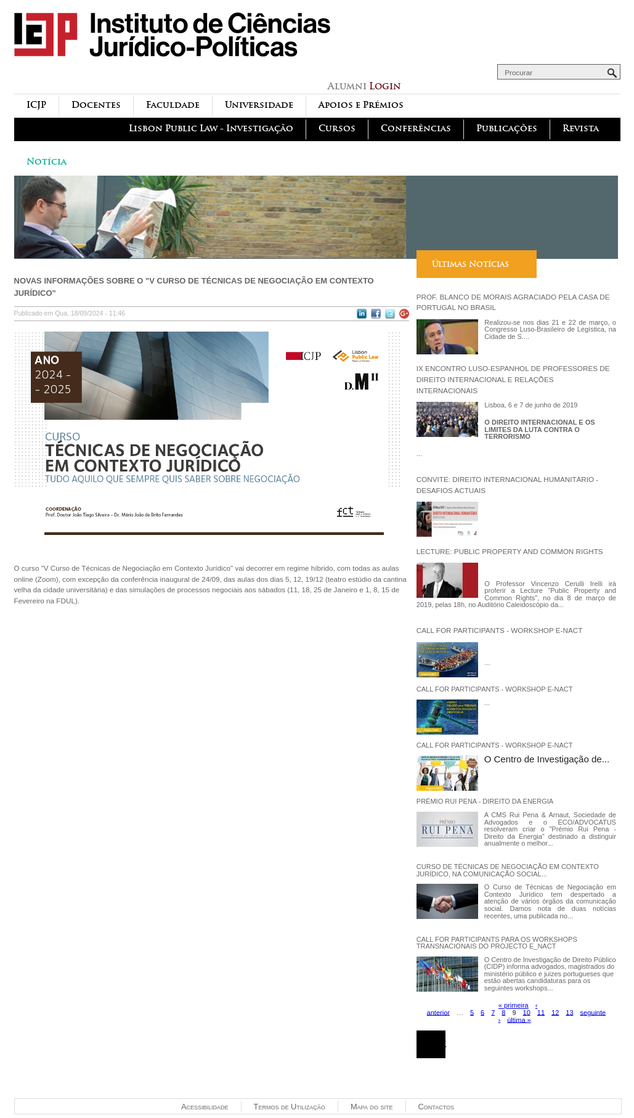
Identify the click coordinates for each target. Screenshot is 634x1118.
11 (541, 1012)
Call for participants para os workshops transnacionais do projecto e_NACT (497, 943)
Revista (581, 128)
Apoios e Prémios (361, 105)
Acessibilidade (205, 1106)
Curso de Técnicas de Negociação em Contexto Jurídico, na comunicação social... (508, 870)
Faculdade (173, 105)
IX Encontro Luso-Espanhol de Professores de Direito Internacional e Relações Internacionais (513, 379)
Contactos (436, 1106)
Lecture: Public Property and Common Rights (510, 551)
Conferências (416, 128)
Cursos (337, 128)
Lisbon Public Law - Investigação (211, 128)
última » (519, 1019)
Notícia (46, 162)
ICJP (36, 105)
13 (569, 1012)
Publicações (506, 128)
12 (555, 1012)
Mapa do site (372, 1106)
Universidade (259, 105)
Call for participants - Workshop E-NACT (500, 630)
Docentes (96, 105)
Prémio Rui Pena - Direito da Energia (485, 801)
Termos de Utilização (289, 1106)
